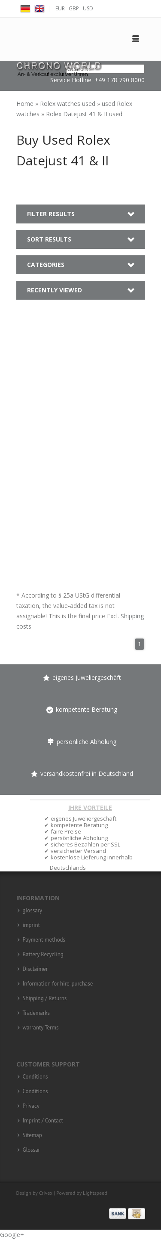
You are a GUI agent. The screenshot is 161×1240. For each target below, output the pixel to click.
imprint (31, 925)
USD (88, 8)
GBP (74, 8)
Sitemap (32, 1135)
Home (25, 103)
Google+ (12, 1235)
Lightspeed (95, 1193)
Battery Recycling (43, 954)
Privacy (31, 1106)
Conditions (35, 1077)
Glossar (31, 1150)
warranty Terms (41, 1028)
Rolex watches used (68, 103)
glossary (33, 910)
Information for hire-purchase (58, 984)
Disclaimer (35, 969)
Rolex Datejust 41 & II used (84, 114)
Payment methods (44, 940)
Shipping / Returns (45, 998)
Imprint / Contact (43, 1121)
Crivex (45, 1193)
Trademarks (36, 1013)
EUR (60, 8)
